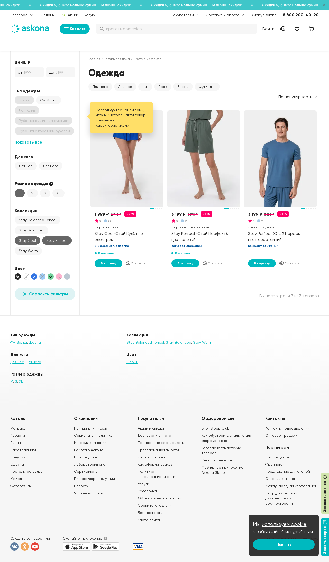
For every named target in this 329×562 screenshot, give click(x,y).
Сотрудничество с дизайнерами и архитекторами (281, 498)
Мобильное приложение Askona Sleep (222, 470)
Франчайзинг (276, 464)
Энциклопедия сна (218, 460)
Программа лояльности (158, 450)
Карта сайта (149, 520)
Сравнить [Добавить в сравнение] (135, 263)
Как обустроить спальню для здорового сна (227, 438)
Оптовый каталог (280, 479)
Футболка (48, 100)
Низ (145, 87)
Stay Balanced (31, 230)
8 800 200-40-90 (301, 14)
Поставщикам (277, 457)
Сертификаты (86, 471)
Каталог (75, 28)
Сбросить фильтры (45, 294)
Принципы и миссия (91, 428)
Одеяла (17, 464)
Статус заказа (264, 15)
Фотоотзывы (20, 486)
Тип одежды (27, 90)
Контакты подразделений (287, 428)
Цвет (20, 268)
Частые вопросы (88, 493)
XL (58, 193)
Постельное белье (26, 471)
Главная (94, 59)
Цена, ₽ (22, 62)
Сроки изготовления (155, 505)
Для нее (26, 166)
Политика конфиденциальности (156, 474)
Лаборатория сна (89, 464)
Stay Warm (28, 251)
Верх (162, 87)
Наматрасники (23, 450)
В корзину (108, 263)
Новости (81, 486)
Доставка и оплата (154, 435)
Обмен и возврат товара (159, 498)
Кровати (17, 435)
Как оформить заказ (155, 464)
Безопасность (150, 513)
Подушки (17, 457)
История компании (90, 443)
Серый (132, 362)
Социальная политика (93, 435)
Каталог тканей (151, 457)
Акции (70, 15)
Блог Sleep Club (216, 428)
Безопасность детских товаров (221, 450)
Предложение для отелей (287, 471)
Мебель (16, 479)
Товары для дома (117, 59)
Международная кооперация (290, 486)
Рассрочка (147, 491)
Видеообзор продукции (94, 479)
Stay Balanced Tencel (37, 220)
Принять (284, 544)
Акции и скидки (151, 428)
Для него (50, 166)
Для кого (24, 156)
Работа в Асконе (88, 450)
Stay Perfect (57, 240)
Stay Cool (27, 240)
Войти (268, 28)
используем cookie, (284, 524)
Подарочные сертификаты (161, 443)
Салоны (47, 15)
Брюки (183, 87)
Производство (86, 457)
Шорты (35, 342)
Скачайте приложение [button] (82, 538)
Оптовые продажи (281, 435)
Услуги (90, 15)
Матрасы (18, 428)
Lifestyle (139, 59)
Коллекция (26, 210)
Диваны (16, 443)
